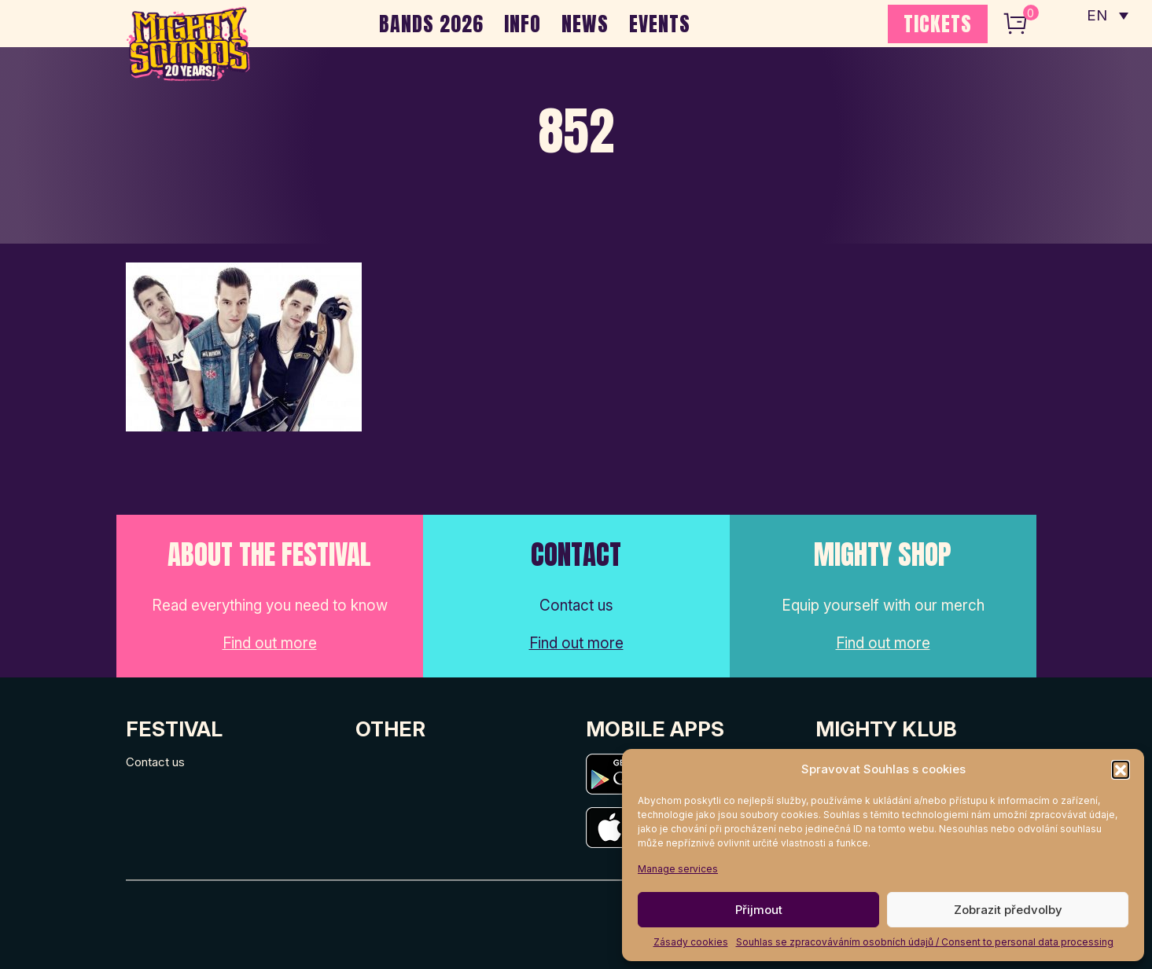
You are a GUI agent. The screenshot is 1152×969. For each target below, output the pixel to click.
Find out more (270, 643)
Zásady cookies (690, 942)
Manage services (678, 869)
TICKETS (938, 23)
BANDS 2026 (431, 23)
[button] (1120, 769)
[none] (1107, 16)
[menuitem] (1107, 16)
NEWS (585, 23)
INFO (522, 23)
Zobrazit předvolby (1008, 909)
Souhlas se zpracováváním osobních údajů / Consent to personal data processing (924, 942)
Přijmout (758, 909)
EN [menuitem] (1097, 16)
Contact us (155, 761)
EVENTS (659, 23)
